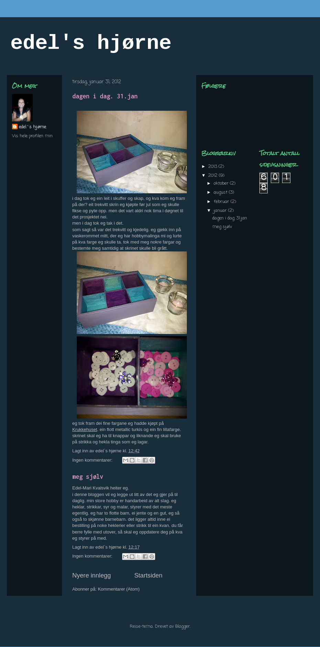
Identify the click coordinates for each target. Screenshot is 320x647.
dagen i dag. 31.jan (105, 96)
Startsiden (148, 575)
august (221, 192)
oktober (222, 183)
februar (222, 201)
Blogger (182, 626)
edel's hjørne (90, 43)
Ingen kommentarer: (93, 460)
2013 (213, 166)
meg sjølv (87, 476)
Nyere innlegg (91, 575)
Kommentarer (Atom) (118, 589)
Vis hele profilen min (32, 136)
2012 (213, 175)
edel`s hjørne (32, 127)
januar (221, 210)
